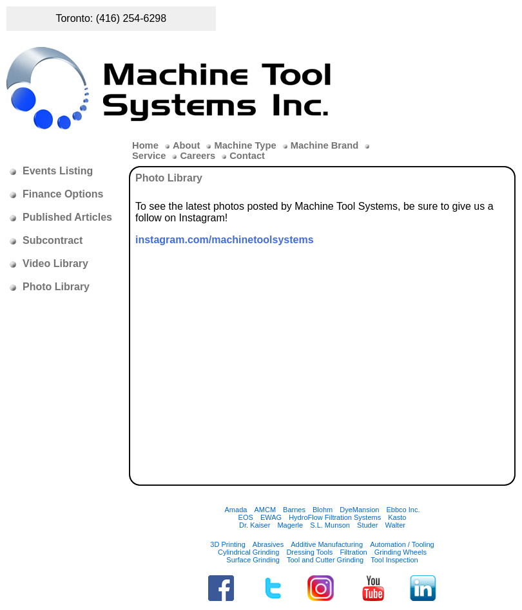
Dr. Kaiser (254, 525)
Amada (236, 509)
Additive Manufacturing (327, 544)
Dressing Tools (309, 552)
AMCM (265, 509)
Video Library (55, 263)
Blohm (323, 509)
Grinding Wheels (400, 552)
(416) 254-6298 (131, 18)
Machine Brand (325, 145)
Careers (197, 156)
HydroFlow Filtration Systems (335, 517)
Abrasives (268, 544)
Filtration (353, 552)
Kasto (397, 517)
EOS (245, 517)
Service (149, 156)
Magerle (290, 525)
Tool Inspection (394, 560)
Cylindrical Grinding (248, 552)
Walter (395, 525)
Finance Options (63, 194)
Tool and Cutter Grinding (325, 560)
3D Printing (227, 544)
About (186, 145)
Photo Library (56, 286)
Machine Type (245, 145)
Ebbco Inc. (403, 509)
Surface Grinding (253, 560)
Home (145, 145)
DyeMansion (359, 509)
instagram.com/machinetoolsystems (224, 239)
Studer (367, 525)
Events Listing (58, 170)
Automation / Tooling (402, 544)
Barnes (294, 509)
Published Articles (67, 217)
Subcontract (52, 240)
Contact (247, 156)
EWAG (271, 517)
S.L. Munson (330, 525)
